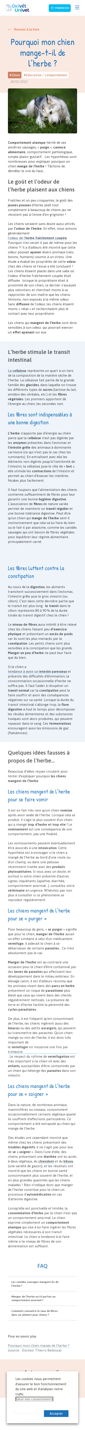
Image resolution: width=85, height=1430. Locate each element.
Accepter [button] (56, 1413)
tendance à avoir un (37, 671)
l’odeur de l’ (37, 238)
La (17, 371)
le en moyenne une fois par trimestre (38, 1049)
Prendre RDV (62, 8)
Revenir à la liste (26, 29)
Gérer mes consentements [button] (34, 1399)
